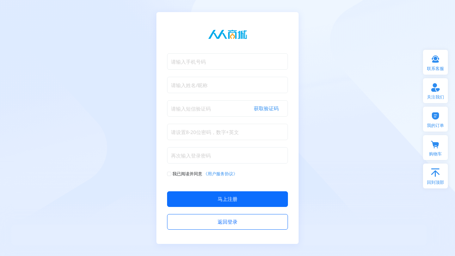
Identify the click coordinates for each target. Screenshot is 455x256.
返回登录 (227, 221)
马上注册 (227, 199)
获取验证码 (266, 108)
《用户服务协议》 (220, 174)
